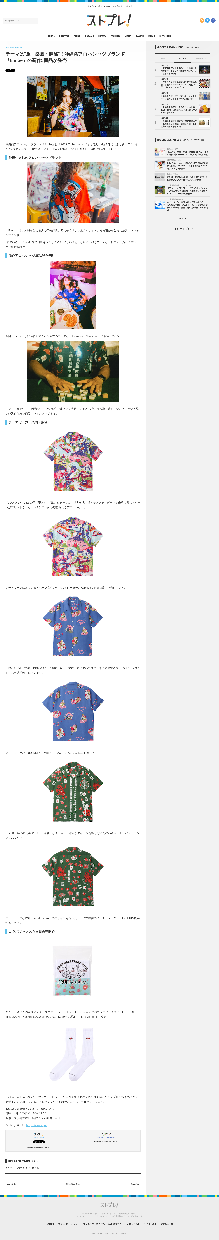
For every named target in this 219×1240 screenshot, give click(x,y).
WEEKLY (182, 58)
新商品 (35, 1167)
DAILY (164, 58)
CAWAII (140, 36)
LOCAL (51, 36)
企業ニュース (166, 1224)
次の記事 (135, 1184)
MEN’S (151, 36)
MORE (182, 218)
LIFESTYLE (64, 36)
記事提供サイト (115, 1224)
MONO (77, 36)
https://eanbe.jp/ (36, 1125)
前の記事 (10, 1184)
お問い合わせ (133, 1224)
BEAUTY (102, 36)
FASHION (115, 36)
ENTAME (89, 36)
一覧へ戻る (73, 1184)
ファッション (23, 1167)
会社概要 (50, 1224)
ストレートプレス (182, 228)
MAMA (128, 36)
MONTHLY (201, 58)
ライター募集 (150, 1224)
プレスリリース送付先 (94, 1224)
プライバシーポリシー (69, 1224)
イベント (9, 1167)
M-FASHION (165, 36)
